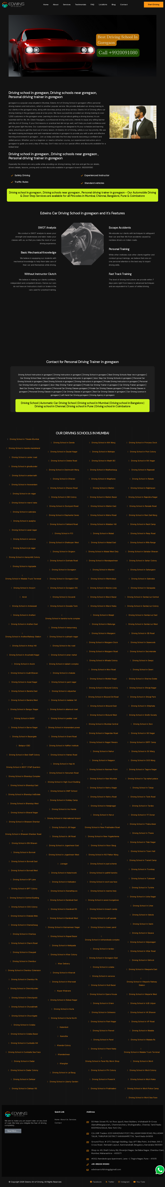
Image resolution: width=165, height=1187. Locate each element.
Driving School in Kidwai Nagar (63, 1000)
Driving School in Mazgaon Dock (103, 642)
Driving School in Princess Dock (143, 442)
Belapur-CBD (24, 745)
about (55, 4)
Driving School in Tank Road (143, 797)
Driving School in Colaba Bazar (24, 1034)
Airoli (24, 597)
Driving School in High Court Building (64, 782)
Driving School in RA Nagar (143, 461)
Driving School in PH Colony (103, 1070)
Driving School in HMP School (64, 791)
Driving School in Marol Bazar (103, 597)
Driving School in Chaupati (24, 952)
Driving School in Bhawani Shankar (24, 822)
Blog (114, 4)
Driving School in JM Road (64, 836)
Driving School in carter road (24, 457)
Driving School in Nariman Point (103, 769)
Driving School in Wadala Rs (143, 1039)
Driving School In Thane (143, 833)
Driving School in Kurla (64, 1009)
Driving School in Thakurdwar (143, 824)
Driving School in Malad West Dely (103, 551)
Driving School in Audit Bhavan (24, 673)
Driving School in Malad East (103, 542)
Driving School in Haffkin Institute (63, 745)
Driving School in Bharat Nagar (24, 812)
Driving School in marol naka (24, 503)
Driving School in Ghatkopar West (64, 542)
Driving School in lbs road (64, 646)
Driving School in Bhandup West (24, 803)
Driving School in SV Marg (143, 751)
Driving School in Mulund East (103, 706)
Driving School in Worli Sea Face (143, 1097)
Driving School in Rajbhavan (143, 488)
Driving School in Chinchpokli (24, 998)
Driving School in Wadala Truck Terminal (23, 579)
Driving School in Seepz (142, 660)
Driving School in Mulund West (103, 715)
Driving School (29, 403)
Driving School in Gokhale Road (64, 560)
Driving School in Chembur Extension (24, 970)
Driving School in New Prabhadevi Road (102, 827)
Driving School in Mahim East (103, 506)
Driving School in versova (24, 539)
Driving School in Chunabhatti (24, 1007)
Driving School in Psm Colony (143, 451)
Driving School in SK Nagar (143, 733)
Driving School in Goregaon (64, 569)
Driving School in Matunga (103, 624)
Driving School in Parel (103, 1039)
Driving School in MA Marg (103, 442)
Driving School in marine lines (103, 891)
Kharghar (64, 1063)
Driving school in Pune (80, 406)
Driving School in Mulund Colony (103, 688)
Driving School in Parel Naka (103, 1049)
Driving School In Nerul (103, 815)
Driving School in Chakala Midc (24, 916)
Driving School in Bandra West (24, 700)
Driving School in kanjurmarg (64, 627)
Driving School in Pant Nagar (103, 1021)
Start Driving (153, 4)
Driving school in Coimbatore (112, 406)
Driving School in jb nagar (24, 548)
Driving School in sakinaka (24, 512)
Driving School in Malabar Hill (103, 524)
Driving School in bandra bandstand (24, 448)
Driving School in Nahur (103, 751)
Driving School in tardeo (103, 949)
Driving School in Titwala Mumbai (24, 439)
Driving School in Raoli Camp (143, 524)
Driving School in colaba (103, 967)
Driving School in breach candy (103, 909)
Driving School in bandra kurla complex (62, 618)
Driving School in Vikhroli (143, 960)
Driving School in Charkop (24, 934)
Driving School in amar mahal (64, 655)
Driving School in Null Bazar (103, 985)
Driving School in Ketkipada (64, 945)
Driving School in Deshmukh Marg (64, 470)
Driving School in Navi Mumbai (103, 778)
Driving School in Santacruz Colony (143, 606)
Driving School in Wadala (143, 1030)
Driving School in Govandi (64, 597)
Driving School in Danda (63, 442)
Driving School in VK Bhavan (143, 1012)
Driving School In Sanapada (143, 588)
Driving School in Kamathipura (64, 891)
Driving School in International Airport (64, 818)
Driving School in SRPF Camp (143, 742)
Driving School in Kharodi (64, 973)
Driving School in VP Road (142, 1021)
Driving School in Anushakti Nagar (24, 655)
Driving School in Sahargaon (142, 569)
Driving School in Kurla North (64, 1018)
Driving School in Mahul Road (103, 515)
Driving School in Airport (24, 588)
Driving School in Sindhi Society (143, 715)
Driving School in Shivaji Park (143, 697)
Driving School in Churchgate (24, 1016)
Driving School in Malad (103, 533)
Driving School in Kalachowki (64, 873)
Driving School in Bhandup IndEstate (24, 794)
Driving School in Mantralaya (103, 579)
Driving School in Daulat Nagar (63, 451)
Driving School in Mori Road (103, 669)
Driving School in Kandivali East (64, 900)
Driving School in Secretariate (143, 651)
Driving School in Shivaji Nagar (142, 688)
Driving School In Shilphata (143, 706)
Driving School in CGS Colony (24, 907)
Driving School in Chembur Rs (24, 979)
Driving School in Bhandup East (24, 785)
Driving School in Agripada (24, 566)
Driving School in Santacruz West (143, 624)
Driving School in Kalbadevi (64, 882)
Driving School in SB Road (142, 633)
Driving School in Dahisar (24, 1079)
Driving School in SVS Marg (143, 760)
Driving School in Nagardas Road (103, 733)
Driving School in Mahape (103, 451)
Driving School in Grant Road (64, 736)
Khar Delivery (64, 963)
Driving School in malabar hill (64, 700)
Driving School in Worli (143, 1061)
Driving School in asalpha (24, 521)
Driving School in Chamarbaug (24, 925)
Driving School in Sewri (143, 669)
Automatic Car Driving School (58, 403)
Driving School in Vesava (143, 933)
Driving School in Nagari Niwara (103, 742)
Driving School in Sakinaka (143, 579)
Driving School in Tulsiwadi (143, 878)
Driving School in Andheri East (24, 624)
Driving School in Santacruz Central (143, 597)
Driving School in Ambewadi (24, 606)
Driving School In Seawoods (143, 642)
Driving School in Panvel (103, 1030)
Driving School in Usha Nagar (143, 896)
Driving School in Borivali (24, 852)
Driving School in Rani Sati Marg (143, 515)
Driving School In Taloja (143, 788)
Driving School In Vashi (143, 924)
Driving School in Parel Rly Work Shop (102, 1061)
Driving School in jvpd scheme (103, 864)
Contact (124, 4)
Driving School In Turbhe (143, 887)
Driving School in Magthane (103, 479)
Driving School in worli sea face (103, 882)
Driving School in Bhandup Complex (24, 776)
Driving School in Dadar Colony (24, 1070)
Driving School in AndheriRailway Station (23, 636)
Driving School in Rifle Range (143, 542)
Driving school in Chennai (50, 406)
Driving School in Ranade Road (143, 506)
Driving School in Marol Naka (103, 606)
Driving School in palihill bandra (103, 873)
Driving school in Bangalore (126, 403)
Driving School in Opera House (103, 994)
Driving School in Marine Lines (103, 588)
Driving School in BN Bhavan (24, 843)
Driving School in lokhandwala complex (102, 940)
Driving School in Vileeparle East (143, 969)
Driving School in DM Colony (64, 497)
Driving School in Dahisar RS (24, 1088)
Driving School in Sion (143, 724)
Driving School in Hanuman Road (63, 773)
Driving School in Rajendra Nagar (143, 497)
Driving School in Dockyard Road (63, 506)
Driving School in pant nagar (63, 682)
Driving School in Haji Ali (64, 764)
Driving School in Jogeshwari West (64, 854)
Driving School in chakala (64, 673)
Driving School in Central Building (24, 898)
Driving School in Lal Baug (63, 1072)
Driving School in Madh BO (103, 461)
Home (45, 4)
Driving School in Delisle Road (64, 461)
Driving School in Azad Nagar (24, 682)
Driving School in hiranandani (24, 484)
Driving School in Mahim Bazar (103, 497)
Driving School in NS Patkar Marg (103, 854)
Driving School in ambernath (24, 475)
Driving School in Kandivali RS (64, 909)
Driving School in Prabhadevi (103, 1088)
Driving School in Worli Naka (142, 1079)
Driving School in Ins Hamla (64, 809)
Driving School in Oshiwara (103, 1012)
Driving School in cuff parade (103, 918)
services (66, 4)
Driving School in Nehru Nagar (103, 788)
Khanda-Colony (64, 1045)
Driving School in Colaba (24, 1025)
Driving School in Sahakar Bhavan (143, 551)
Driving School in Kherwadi (64, 982)
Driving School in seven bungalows (103, 900)
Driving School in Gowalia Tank (64, 606)
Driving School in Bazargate (24, 736)
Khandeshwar (64, 1054)
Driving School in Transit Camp (143, 860)
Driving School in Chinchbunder (24, 988)
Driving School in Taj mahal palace (143, 778)
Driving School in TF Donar (143, 815)
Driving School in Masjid (103, 615)
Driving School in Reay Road (143, 533)
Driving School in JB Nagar (64, 827)
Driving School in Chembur (24, 961)
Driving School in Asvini (24, 664)
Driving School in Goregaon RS (64, 588)
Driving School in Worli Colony (143, 1070)
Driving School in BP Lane (24, 879)
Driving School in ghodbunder (24, 466)
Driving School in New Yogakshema (103, 836)
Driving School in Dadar (24, 1061)
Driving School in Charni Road (24, 943)
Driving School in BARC (24, 718)
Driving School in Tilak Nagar (143, 842)
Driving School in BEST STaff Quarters (23, 767)
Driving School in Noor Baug (103, 845)
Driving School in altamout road (64, 709)
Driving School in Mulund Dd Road (103, 697)
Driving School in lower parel (103, 927)
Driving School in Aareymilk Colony (24, 557)
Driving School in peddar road (64, 718)
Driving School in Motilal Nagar (103, 679)
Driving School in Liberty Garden (64, 1081)
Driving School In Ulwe (143, 906)
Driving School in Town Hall (143, 851)
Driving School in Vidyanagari (143, 942)
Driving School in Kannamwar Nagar (64, 927)
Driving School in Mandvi (103, 569)
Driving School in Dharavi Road (64, 488)
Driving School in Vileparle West (143, 994)
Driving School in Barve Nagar (24, 727)
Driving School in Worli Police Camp (143, 1088)
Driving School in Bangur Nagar (24, 709)
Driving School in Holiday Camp (64, 800)
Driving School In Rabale (143, 479)
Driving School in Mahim (103, 488)
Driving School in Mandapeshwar (103, 560)
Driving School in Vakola (143, 915)
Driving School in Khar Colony (64, 954)
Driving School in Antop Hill (24, 646)
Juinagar (64, 864)
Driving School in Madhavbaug (103, 470)
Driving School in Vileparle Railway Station (142, 983)
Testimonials (80, 4)
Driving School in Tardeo (143, 806)
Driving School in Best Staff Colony (24, 755)
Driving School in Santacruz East (143, 615)
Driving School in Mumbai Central (103, 724)
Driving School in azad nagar (24, 530)
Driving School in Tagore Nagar (143, 769)
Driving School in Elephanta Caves (64, 515)
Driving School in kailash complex (64, 664)
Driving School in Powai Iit (103, 1079)
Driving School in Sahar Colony (143, 560)
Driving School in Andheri (24, 615)
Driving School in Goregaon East (64, 579)
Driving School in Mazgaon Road (103, 651)
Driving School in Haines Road (64, 755)
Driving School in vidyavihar (64, 691)
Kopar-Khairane (64, 991)
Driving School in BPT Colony (24, 888)
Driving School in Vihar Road (142, 951)
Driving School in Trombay (143, 869)
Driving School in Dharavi (64, 479)
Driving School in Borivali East (24, 861)
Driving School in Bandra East (24, 691)
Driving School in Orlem (103, 1003)
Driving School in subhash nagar (64, 636)
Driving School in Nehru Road (103, 797)
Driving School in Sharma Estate (143, 679)
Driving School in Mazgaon (103, 633)
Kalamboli (64, 1027)
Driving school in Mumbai (93, 403)
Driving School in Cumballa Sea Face (24, 1052)
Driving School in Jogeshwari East (64, 845)
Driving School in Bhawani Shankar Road (23, 834)
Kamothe (64, 1036)
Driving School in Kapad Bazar (64, 936)
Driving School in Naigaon (103, 760)
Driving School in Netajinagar (103, 806)
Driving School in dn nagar (24, 493)
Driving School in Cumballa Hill (24, 1043)
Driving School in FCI (64, 533)
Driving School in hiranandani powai (64, 727)
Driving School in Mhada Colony (103, 660)
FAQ (92, 4)
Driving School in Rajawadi (142, 470)
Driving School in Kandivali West (64, 918)
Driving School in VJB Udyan (143, 1003)
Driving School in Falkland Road (64, 524)
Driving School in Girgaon (64, 551)
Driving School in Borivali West (24, 870)
